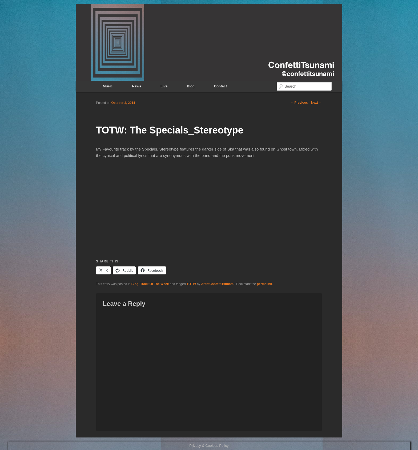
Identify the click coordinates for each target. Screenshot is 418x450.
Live (163, 86)
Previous (299, 102)
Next (316, 102)
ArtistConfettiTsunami (217, 284)
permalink (264, 284)
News (136, 86)
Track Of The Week (154, 284)
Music (108, 86)
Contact (220, 86)
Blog (191, 86)
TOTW (191, 284)
